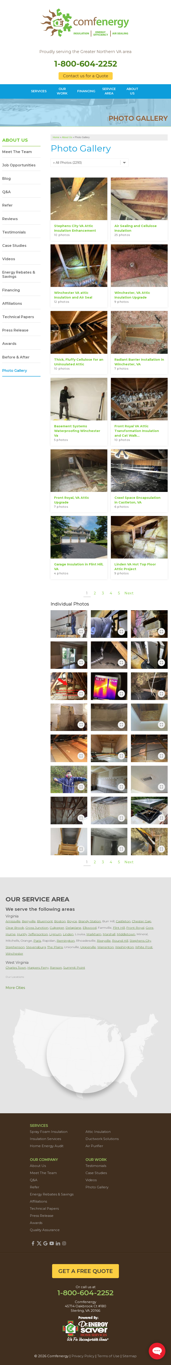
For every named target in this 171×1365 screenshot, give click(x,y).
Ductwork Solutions (102, 1139)
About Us (15, 140)
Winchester (14, 954)
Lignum (55, 934)
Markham (93, 934)
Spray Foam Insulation (48, 1132)
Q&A (6, 192)
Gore (149, 928)
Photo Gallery (14, 370)
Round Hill (120, 941)
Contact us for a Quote (85, 76)
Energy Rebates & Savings (18, 274)
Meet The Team (17, 152)
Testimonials (14, 232)
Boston (60, 921)
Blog (6, 178)
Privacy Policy (82, 1356)
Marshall (109, 934)
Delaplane (73, 928)
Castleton (123, 921)
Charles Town (16, 968)
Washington (124, 947)
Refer (7, 205)
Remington (66, 941)
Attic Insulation (98, 1132)
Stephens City (140, 941)
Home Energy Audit (46, 1146)
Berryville (29, 921)
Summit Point (74, 968)
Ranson (56, 968)
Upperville (88, 947)
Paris (37, 941)
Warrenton (105, 947)
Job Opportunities (19, 165)
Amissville (13, 921)
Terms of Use (108, 1356)
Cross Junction (36, 928)
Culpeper (57, 928)
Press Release (15, 330)
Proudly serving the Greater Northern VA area (85, 51)
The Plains (55, 947)
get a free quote (85, 1271)
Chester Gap (141, 921)
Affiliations (12, 303)
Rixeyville (104, 941)
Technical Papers (18, 317)
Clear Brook (15, 928)
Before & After (16, 357)
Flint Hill (119, 928)
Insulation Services (45, 1139)
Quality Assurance (45, 1230)
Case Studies (14, 246)
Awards (9, 344)
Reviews (10, 219)
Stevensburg (36, 947)
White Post (144, 947)
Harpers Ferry (38, 968)
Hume (11, 934)
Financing (11, 290)
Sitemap (129, 1356)
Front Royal (135, 928)
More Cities (15, 988)
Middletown (126, 934)
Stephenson (15, 947)
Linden (68, 934)
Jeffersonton (38, 934)
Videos (8, 259)
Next (129, 593)
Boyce (72, 921)
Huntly (22, 934)
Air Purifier (94, 1146)
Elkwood (89, 928)
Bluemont (45, 921)
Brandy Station (89, 921)
